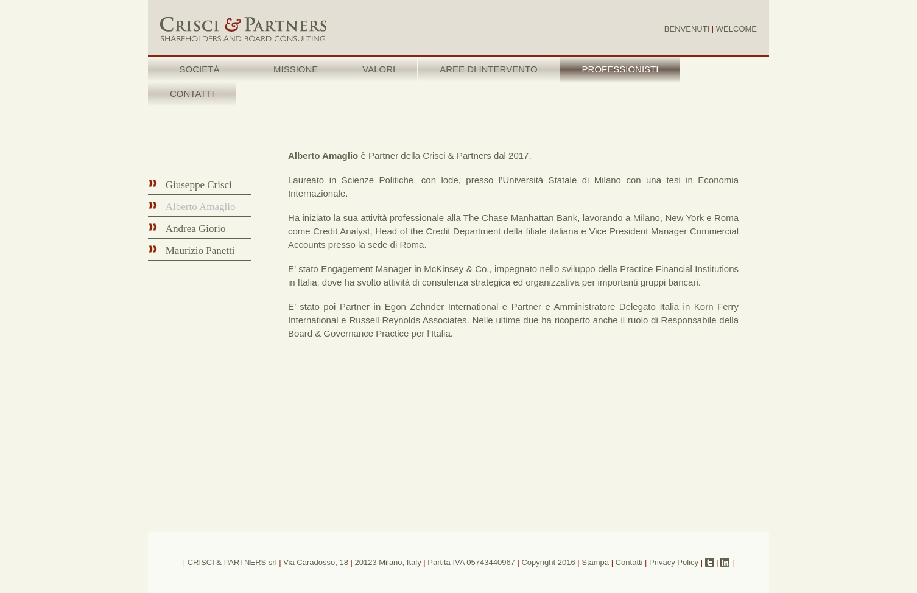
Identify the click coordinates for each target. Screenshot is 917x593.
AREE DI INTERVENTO (488, 69)
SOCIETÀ (200, 69)
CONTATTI (192, 93)
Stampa (595, 562)
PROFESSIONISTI (620, 69)
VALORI (378, 69)
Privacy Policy (673, 562)
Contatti (629, 562)
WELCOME (736, 28)
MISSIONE (295, 69)
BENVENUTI (686, 28)
